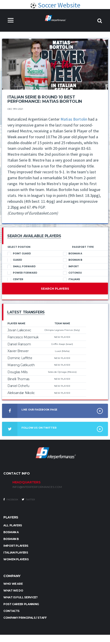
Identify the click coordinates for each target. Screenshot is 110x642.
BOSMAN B (11, 539)
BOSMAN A (11, 532)
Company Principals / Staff (25, 618)
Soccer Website (55, 5)
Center (15, 280)
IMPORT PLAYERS (15, 546)
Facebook (10, 500)
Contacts (11, 611)
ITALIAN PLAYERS (15, 553)
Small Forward (21, 267)
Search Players (55, 289)
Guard (14, 260)
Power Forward (22, 273)
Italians (71, 280)
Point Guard (19, 254)
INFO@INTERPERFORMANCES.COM (37, 487)
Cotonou (72, 273)
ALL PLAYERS (12, 525)
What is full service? (20, 597)
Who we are (13, 584)
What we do (13, 591)
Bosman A (72, 254)
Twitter (28, 500)
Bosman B (72, 260)
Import (71, 267)
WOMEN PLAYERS (15, 559)
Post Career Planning (21, 604)
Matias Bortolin (74, 119)
